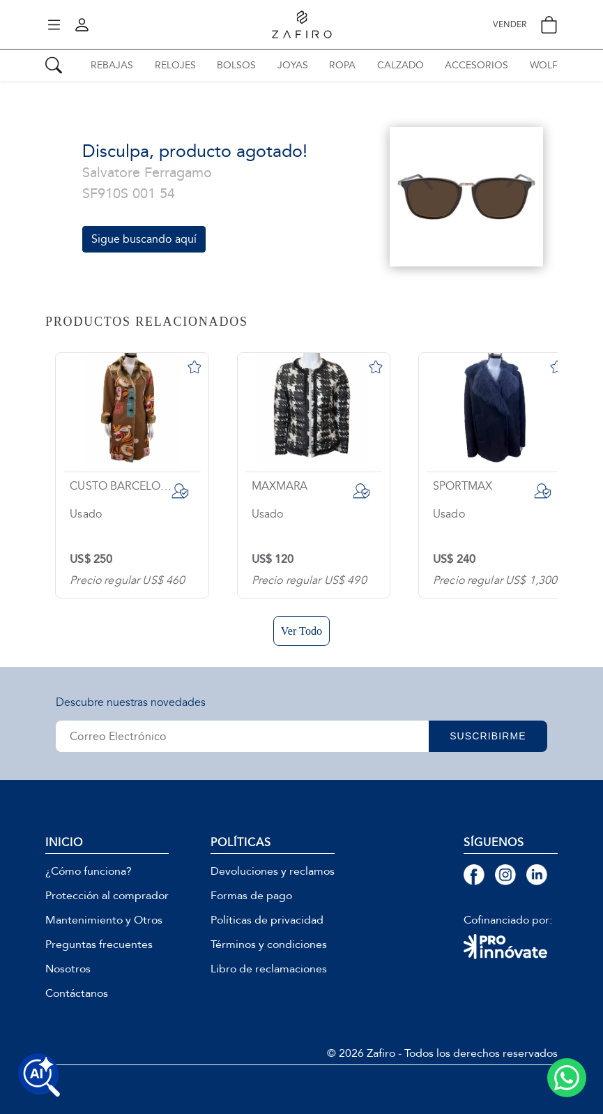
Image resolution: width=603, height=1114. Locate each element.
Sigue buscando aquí (144, 239)
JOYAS (292, 65)
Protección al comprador (107, 896)
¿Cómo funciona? (88, 871)
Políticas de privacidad (267, 920)
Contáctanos (76, 993)
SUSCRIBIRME (488, 736)
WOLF (544, 65)
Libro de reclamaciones (269, 969)
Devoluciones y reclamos (273, 871)
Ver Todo (301, 631)
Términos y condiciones (269, 944)
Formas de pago (251, 896)
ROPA (342, 65)
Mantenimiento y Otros (103, 920)
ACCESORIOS (476, 65)
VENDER (509, 24)
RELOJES (175, 65)
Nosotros (68, 969)
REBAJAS (112, 65)
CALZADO (400, 65)
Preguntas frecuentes (99, 944)
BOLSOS (236, 65)
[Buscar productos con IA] (39, 1074)
